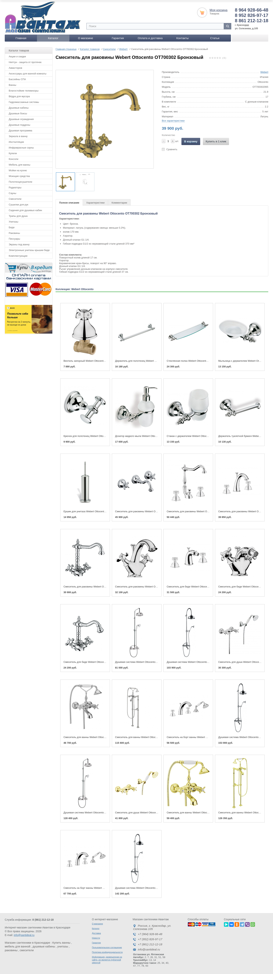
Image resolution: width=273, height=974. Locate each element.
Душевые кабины (19, 107)
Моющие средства (19, 175)
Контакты (182, 37)
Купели (13, 152)
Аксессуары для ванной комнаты (27, 72)
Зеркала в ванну (18, 135)
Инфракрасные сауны (21, 146)
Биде (12, 226)
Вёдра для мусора (19, 95)
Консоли (13, 158)
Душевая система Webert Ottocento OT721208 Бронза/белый (150, 887)
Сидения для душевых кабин (25, 209)
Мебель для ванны (19, 164)
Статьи (214, 37)
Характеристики (95, 202)
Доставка (96, 932)
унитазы (62, 945)
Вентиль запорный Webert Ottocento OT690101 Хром (94, 360)
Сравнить (171, 148)
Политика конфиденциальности (107, 951)
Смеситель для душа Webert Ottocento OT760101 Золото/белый (151, 812)
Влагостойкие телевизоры (23, 89)
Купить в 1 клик (216, 140)
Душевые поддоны (19, 124)
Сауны (12, 192)
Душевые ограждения (21, 118)
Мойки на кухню (18, 169)
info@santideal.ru (24, 934)
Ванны (12, 84)
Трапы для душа (18, 215)
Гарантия (118, 37)
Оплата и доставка (150, 37)
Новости (96, 937)
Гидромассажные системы (24, 101)
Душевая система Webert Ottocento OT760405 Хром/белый (148, 661)
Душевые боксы (18, 112)
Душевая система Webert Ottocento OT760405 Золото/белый (98, 812)
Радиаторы (15, 186)
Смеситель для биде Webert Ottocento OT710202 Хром (198, 586)
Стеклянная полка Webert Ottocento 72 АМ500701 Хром (198, 360)
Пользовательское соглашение (107, 947)
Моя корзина (218, 9)
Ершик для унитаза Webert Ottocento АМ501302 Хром (94, 510)
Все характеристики (173, 119)
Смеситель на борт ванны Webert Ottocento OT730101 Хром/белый (205, 736)
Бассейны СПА (17, 78)
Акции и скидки (17, 55)
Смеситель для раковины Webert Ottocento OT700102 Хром (149, 586)
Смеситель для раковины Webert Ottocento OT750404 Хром (149, 510)
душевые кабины (43, 945)
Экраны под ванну (19, 243)
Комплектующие (18, 255)
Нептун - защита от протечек (25, 61)
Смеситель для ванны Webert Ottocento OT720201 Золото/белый (204, 812)
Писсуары (14, 238)
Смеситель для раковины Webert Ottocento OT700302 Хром (98, 586)
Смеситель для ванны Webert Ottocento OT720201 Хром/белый (100, 736)
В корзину (191, 140)
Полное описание (69, 202)
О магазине (85, 37)
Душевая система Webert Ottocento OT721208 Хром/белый (200, 661)
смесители (27, 949)
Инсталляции (16, 141)
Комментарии (119, 202)
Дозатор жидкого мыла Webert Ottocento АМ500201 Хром (147, 435)
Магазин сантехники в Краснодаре (27, 941)
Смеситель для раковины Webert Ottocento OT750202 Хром (201, 510)
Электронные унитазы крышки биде (29, 249)
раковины (11, 949)
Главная (21, 37)
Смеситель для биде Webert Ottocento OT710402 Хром (95, 661)
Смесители (15, 198)
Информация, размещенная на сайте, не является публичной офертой (107, 959)
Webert (264, 71)
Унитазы (13, 220)
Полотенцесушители (20, 181)
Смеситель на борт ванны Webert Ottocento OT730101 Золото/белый (103, 887)
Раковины (14, 232)
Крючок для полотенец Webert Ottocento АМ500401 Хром (96, 435)
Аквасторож (15, 67)
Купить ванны (61, 941)
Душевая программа (20, 129)
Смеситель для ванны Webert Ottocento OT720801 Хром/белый (151, 736)
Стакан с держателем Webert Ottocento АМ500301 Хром (199, 435)
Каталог (53, 37)
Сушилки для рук (18, 203)
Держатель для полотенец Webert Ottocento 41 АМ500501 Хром (151, 360)
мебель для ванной (17, 945)
